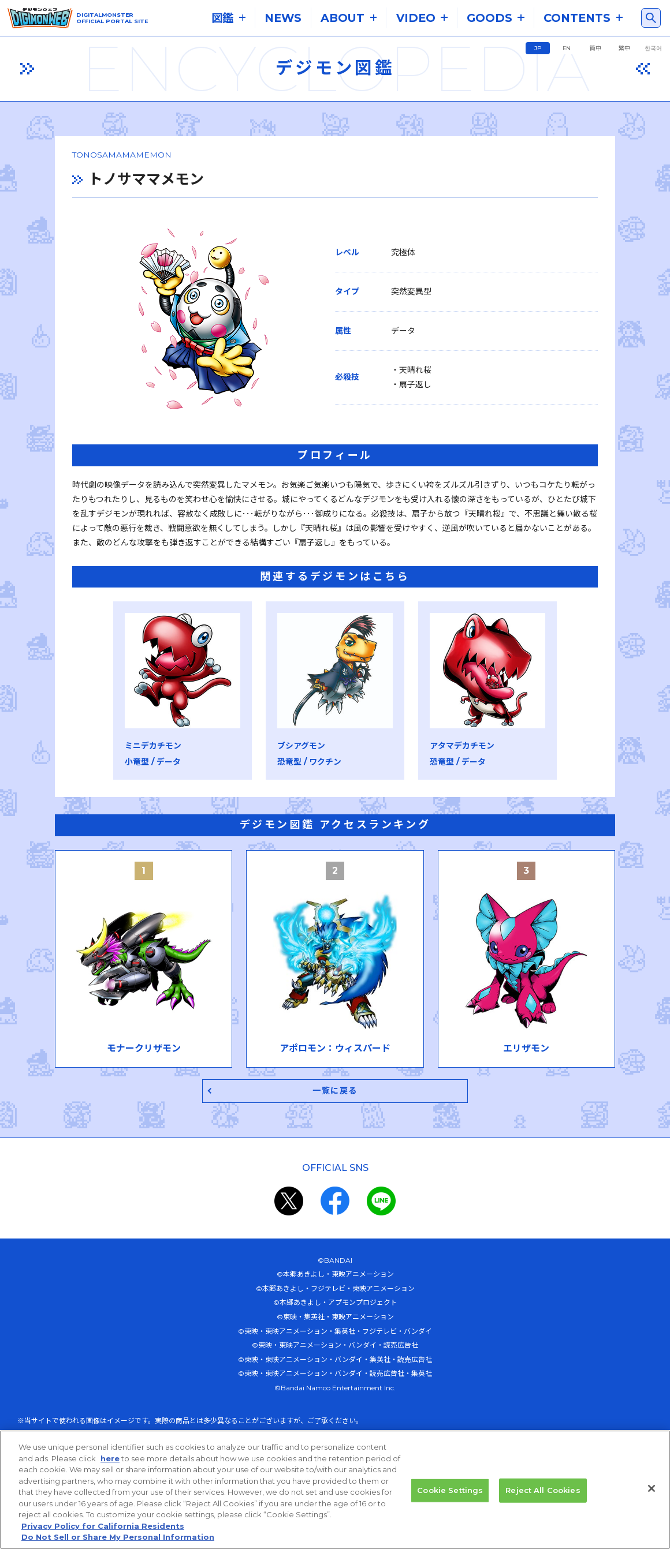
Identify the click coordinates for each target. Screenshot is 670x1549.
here (110, 1458)
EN (567, 48)
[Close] (651, 1488)
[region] (335, 1489)
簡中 (595, 48)
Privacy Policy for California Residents (102, 1526)
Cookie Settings (450, 1490)
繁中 (624, 48)
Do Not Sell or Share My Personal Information (117, 1536)
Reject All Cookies (542, 1490)
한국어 (653, 48)
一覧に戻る (335, 1093)
